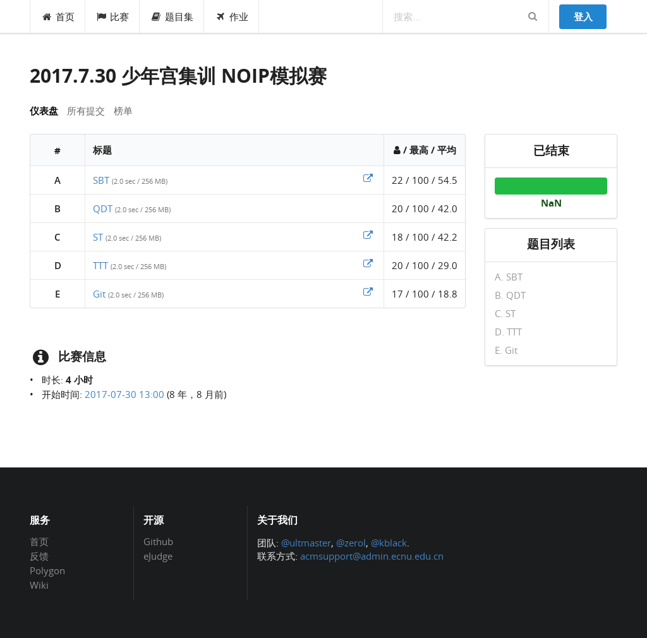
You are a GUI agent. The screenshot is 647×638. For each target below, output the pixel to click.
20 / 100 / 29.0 (424, 265)
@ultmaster (306, 542)
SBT (101, 180)
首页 (58, 16)
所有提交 (86, 110)
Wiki (39, 585)
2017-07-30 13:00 (124, 394)
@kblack (389, 542)
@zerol (351, 542)
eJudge (157, 556)
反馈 (39, 556)
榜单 (123, 110)
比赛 (113, 16)
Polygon (47, 570)
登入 (583, 16)
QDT (102, 208)
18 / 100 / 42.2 (424, 237)
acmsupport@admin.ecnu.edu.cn (372, 556)
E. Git (506, 350)
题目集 (171, 16)
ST (98, 237)
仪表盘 (44, 110)
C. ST (505, 313)
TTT (100, 265)
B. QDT (510, 295)
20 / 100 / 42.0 (424, 208)
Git (99, 293)
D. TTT (508, 331)
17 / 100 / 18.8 (424, 293)
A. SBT (509, 277)
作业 (231, 16)
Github (158, 542)
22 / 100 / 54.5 (424, 180)
